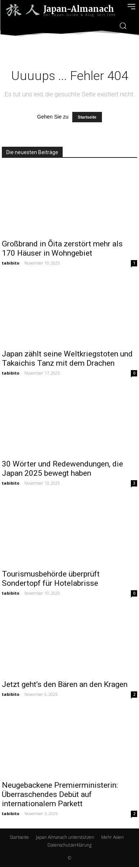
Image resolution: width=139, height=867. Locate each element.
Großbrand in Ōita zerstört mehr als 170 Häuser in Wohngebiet (62, 248)
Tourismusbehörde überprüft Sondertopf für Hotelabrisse (51, 578)
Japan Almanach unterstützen (65, 837)
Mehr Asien (112, 837)
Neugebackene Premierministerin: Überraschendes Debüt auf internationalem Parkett (60, 794)
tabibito (10, 263)
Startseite (87, 117)
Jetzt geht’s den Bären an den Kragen (65, 684)
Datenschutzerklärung (69, 845)
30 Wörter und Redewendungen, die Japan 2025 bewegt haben (62, 468)
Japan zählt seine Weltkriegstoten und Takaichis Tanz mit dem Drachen (67, 358)
